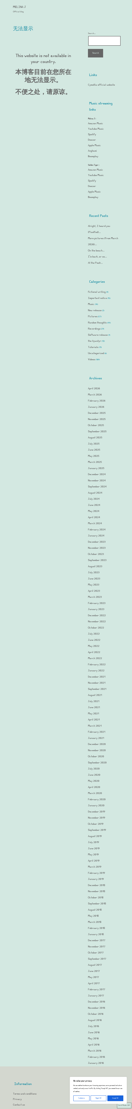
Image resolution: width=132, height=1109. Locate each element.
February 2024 (97, 529)
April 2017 (94, 983)
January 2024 (96, 535)
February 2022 (97, 664)
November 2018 (96, 891)
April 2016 (93, 1045)
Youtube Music (96, 129)
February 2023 (96, 603)
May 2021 (93, 713)
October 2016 (95, 1014)
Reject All (98, 1098)
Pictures (93, 316)
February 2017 (96, 989)
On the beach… (96, 250)
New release (95, 310)
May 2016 (93, 1038)
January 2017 (96, 995)
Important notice (97, 298)
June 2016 (94, 1032)
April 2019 (93, 861)
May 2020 (93, 781)
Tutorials (93, 347)
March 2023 (95, 597)
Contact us (19, 1105)
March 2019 (94, 867)
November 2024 (97, 480)
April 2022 (94, 652)
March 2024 (95, 523)
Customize (81, 1098)
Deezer (92, 140)
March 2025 (95, 462)
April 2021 (94, 719)
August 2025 (95, 437)
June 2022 (94, 640)
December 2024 (97, 474)
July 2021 (93, 701)
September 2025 (97, 431)
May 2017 (93, 977)
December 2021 (96, 677)
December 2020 (97, 744)
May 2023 (93, 585)
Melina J (19, 7)
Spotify (92, 134)
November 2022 (97, 621)
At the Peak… (95, 263)
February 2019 (96, 873)
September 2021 (97, 689)
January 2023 (96, 609)
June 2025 (94, 450)
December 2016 (96, 1002)
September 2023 (97, 560)
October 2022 (96, 628)
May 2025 (93, 456)
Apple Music (94, 145)
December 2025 (97, 413)
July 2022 (94, 634)
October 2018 (95, 897)
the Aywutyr (94, 341)
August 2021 (95, 695)
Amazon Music (95, 123)
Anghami (92, 151)
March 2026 (95, 395)
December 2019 (96, 812)
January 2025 (96, 468)
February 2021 (96, 732)
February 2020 (97, 799)
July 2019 (93, 842)
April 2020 (94, 787)
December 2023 (97, 542)
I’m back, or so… (97, 256)
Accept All (115, 1098)
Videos (91, 359)
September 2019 (97, 830)
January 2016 (96, 1063)
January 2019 (96, 879)
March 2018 (94, 922)
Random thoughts (97, 322)
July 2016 (93, 1026)
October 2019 (95, 824)
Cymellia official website (101, 85)
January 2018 (96, 934)
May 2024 (93, 511)
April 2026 (94, 388)
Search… (92, 34)
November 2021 (96, 683)
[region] (98, 1090)
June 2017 (94, 971)
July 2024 (94, 499)
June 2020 (94, 775)
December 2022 (97, 615)
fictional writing (97, 292)
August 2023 (95, 566)
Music (91, 304)
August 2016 (95, 1020)
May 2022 (93, 646)
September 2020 (97, 762)
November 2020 (97, 750)
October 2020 (96, 756)
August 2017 (95, 965)
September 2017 (97, 959)
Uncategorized (96, 353)
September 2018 (97, 903)
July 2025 (93, 444)
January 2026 (96, 407)
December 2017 (96, 940)
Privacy (17, 1099)
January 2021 (96, 738)
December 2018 (96, 885)
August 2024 (95, 493)
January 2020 (96, 805)
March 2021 (95, 726)
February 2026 (96, 401)
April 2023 (94, 591)
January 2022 (96, 670)
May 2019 (93, 854)
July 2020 (94, 769)
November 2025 (97, 419)
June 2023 (94, 578)
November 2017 (96, 946)
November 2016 (96, 1008)
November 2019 (96, 818)
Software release (98, 335)
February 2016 (96, 1057)
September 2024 (97, 486)
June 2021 (94, 707)
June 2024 (94, 505)
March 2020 (95, 793)
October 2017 (96, 952)
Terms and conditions (25, 1094)
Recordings (94, 329)
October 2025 (96, 425)
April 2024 (94, 517)
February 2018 (96, 928)
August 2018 (95, 910)
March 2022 (95, 658)
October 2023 (96, 554)
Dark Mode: (124, 1105)
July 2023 (93, 572)
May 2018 (93, 916)
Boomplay (93, 156)
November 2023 (97, 548)
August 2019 (95, 836)
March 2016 (94, 1051)
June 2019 (94, 848)
